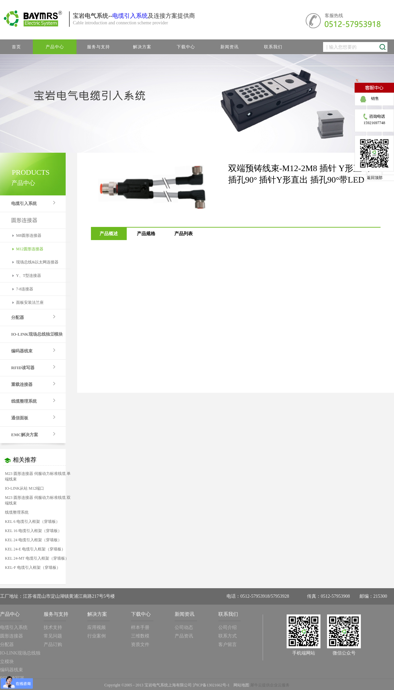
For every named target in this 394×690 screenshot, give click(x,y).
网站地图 (240, 685)
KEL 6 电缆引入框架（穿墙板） (32, 521)
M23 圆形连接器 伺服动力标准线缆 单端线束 (38, 476)
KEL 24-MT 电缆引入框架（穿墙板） (37, 558)
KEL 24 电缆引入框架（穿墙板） (33, 540)
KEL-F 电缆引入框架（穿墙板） (32, 567)
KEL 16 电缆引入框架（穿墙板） (33, 530)
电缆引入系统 (130, 15)
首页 (16, 46)
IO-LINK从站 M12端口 (24, 488)
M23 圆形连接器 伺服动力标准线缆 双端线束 (38, 500)
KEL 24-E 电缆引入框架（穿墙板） (35, 549)
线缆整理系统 (17, 512)
